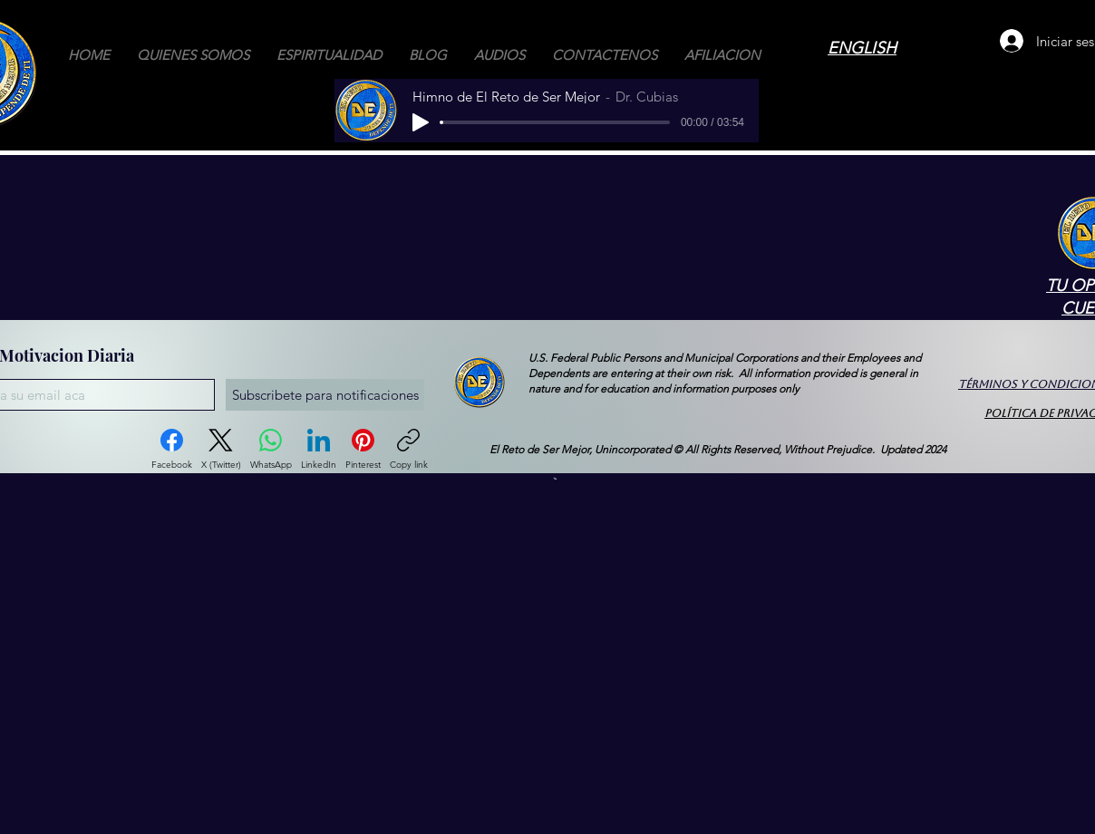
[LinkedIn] (318, 449)
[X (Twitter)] (221, 449)
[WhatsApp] (271, 449)
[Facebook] (171, 449)
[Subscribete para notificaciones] (325, 395)
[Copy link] (409, 449)
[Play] (420, 122)
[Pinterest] (363, 449)
